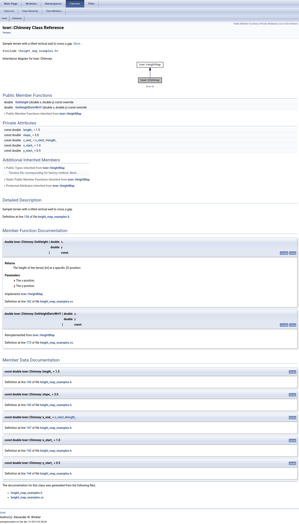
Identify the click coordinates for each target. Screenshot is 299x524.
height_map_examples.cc (56, 301)
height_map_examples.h (38, 51)
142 (28, 450)
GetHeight (22, 102)
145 (28, 405)
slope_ (27, 135)
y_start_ (28, 150)
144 (28, 473)
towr (4, 18)
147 (28, 427)
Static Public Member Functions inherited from (47, 179)
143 (28, 382)
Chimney (17, 18)
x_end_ (27, 140)
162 (28, 301)
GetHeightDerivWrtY (28, 107)
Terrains (6, 32)
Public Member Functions (246, 23)
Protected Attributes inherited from (39, 185)
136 (26, 216)
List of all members (288, 23)
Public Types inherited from (34, 168)
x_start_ (40, 140)
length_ (28, 130)
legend (150, 86)
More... (78, 43)
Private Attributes (268, 23)
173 (28, 342)
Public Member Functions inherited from (42, 113)
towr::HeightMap (70, 113)
